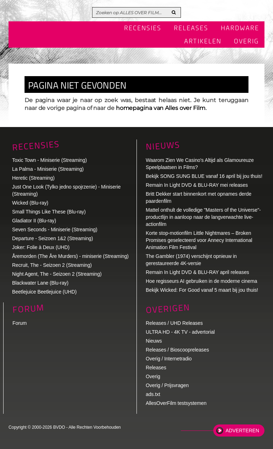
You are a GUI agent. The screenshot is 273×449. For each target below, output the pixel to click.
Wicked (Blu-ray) (30, 203)
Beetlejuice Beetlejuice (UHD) (44, 292)
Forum (19, 323)
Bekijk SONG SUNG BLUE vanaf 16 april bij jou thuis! (204, 176)
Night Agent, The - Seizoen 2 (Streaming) (57, 274)
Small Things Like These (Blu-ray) (49, 212)
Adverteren (242, 430)
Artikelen (202, 41)
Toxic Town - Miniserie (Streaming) (49, 160)
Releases (191, 28)
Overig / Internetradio (169, 358)
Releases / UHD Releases (174, 323)
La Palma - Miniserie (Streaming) (48, 169)
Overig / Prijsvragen (167, 385)
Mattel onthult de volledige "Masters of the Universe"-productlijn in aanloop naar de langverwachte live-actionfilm (203, 217)
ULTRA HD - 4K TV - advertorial (180, 332)
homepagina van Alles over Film (160, 108)
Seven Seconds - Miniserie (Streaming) (54, 229)
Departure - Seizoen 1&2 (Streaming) (52, 238)
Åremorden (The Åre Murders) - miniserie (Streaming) (70, 256)
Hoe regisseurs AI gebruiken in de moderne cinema (201, 281)
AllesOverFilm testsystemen (176, 403)
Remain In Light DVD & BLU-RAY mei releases (197, 185)
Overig (246, 41)
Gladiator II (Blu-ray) (34, 220)
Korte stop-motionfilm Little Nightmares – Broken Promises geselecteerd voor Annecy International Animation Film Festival (199, 240)
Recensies (142, 28)
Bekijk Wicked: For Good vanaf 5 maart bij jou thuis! (202, 290)
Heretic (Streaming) (33, 178)
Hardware (240, 28)
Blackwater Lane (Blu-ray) (40, 283)
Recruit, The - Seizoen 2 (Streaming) (52, 265)
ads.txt (153, 394)
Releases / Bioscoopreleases (177, 350)
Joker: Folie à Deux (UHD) (41, 247)
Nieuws (162, 145)
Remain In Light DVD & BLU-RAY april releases (197, 272)
